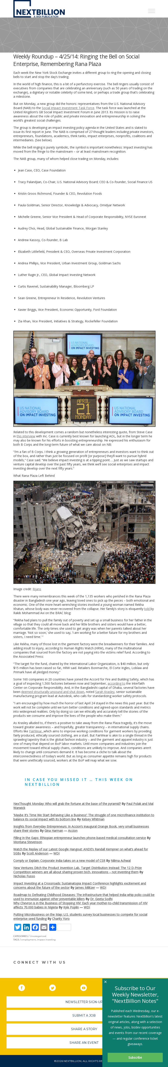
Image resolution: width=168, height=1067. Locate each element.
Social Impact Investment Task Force (68, 108)
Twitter (55, 987)
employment (28, 939)
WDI (56, 853)
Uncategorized (38, 936)
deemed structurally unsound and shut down (52, 692)
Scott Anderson (37, 853)
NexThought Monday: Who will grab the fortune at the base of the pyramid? (67, 804)
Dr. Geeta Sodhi (101, 899)
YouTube (86, 987)
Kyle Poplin (71, 907)
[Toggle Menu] (151, 11)
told (147, 609)
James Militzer (85, 887)
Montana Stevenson (27, 842)
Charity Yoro (61, 919)
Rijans (37, 589)
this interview (26, 436)
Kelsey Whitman (93, 819)
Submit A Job (84, 1016)
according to (116, 683)
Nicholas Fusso (24, 876)
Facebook (24, 987)
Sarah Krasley (104, 692)
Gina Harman (53, 831)
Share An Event (84, 1043)
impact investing (46, 939)
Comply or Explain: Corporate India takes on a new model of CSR (59, 861)
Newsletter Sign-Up (84, 1002)
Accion (72, 831)
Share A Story (84, 1029)
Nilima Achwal (121, 861)
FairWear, (36, 731)
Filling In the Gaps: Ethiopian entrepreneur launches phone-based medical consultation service (79, 838)
